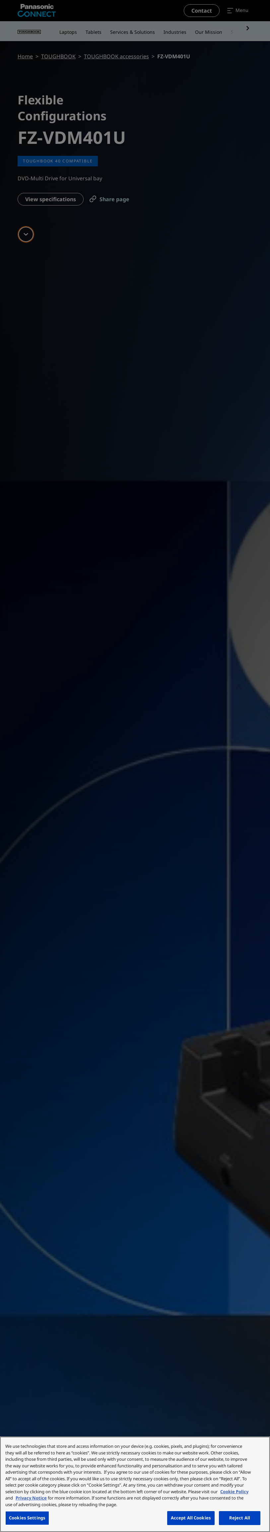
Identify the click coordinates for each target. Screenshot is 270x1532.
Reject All (239, 1518)
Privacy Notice (31, 1498)
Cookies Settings (27, 1518)
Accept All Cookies (191, 1518)
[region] (135, 1484)
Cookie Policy (234, 1492)
